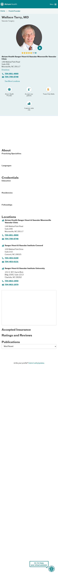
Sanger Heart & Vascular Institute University (25, 268)
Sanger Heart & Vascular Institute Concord (24, 245)
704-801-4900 (11, 74)
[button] (39, 48)
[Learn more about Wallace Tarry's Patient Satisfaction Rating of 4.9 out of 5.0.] (26, 53)
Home (2, 11)
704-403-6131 (11, 262)
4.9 (34, 53)
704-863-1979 (11, 285)
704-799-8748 (11, 77)
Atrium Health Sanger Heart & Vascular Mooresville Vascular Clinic (29, 58)
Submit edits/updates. (36, 363)
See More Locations (12, 81)
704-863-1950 (11, 281)
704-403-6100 (11, 258)
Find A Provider (14, 11)
